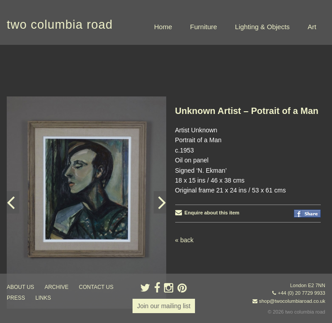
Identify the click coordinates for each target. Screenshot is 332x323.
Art (312, 27)
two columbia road (60, 24)
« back (184, 195)
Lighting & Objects (262, 27)
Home (163, 27)
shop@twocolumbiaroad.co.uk (292, 301)
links (43, 298)
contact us (96, 287)
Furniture (203, 27)
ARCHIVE (56, 287)
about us (20, 287)
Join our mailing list (163, 306)
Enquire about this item (207, 167)
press (16, 298)
